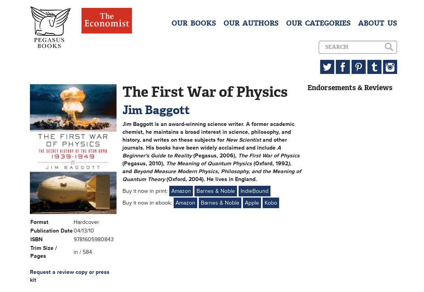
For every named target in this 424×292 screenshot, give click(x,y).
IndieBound (254, 191)
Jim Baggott (156, 110)
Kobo (271, 203)
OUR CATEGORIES (318, 23)
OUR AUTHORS (251, 23)
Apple (252, 203)
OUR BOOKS (194, 23)
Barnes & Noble (215, 191)
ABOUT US (377, 23)
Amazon (181, 191)
